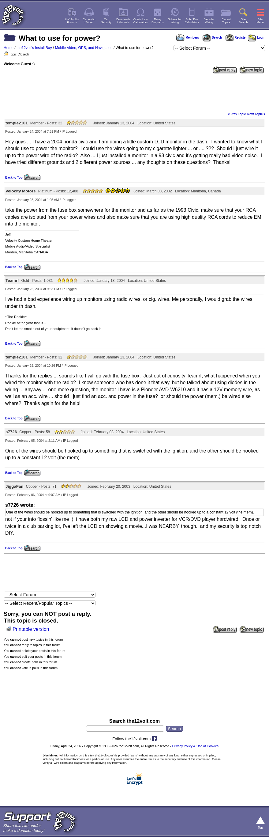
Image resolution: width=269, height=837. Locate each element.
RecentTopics (226, 21)
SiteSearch (243, 21)
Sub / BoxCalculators (192, 21)
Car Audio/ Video (89, 21)
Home (8, 48)
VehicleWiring (209, 21)
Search (212, 37)
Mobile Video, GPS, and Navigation (84, 48)
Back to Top (13, 177)
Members (187, 37)
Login (256, 37)
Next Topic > (256, 114)
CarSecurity (106, 21)
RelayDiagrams (157, 21)
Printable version (31, 629)
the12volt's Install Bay (34, 48)
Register (236, 37)
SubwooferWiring (175, 21)
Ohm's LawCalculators (140, 21)
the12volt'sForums (72, 21)
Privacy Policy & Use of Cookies (195, 746)
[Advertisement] (134, 92)
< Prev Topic (237, 114)
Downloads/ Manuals (123, 21)
